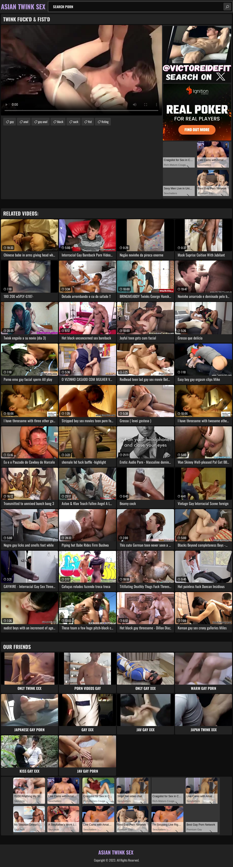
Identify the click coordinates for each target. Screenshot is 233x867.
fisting (105, 121)
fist (90, 121)
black (60, 121)
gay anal (42, 121)
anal (25, 121)
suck (75, 121)
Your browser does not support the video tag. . (81, 70)
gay (12, 121)
